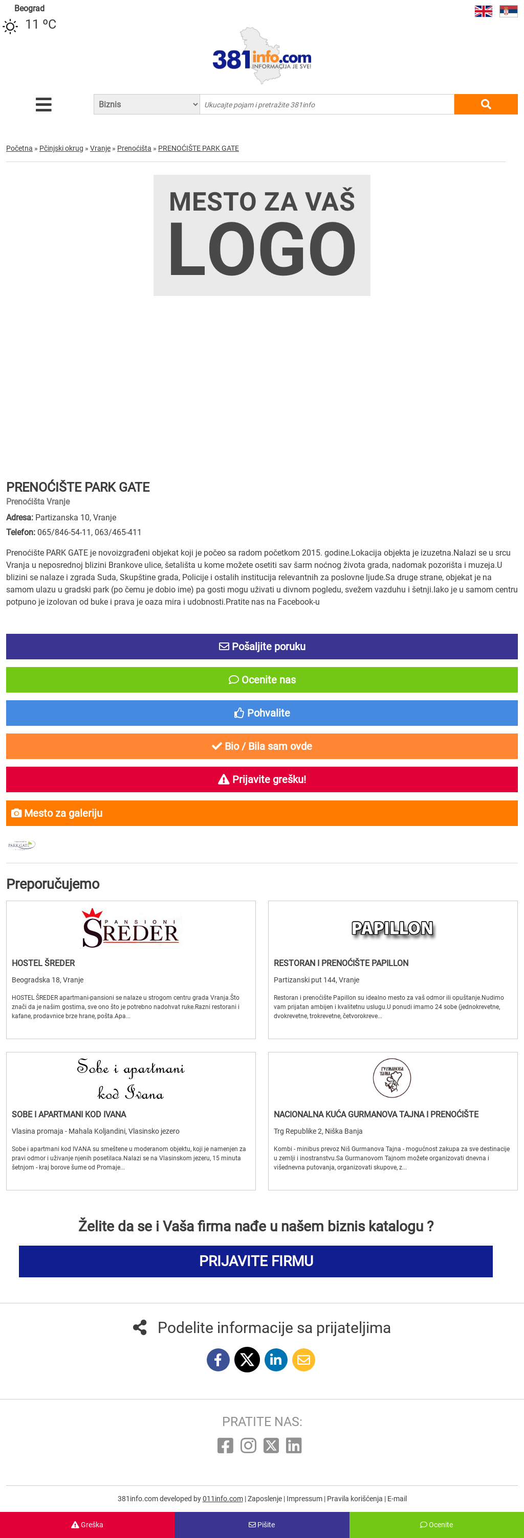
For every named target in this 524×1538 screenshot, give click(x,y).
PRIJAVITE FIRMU (256, 1261)
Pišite (262, 1525)
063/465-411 (118, 532)
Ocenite (436, 1525)
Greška (87, 1525)
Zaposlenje (265, 1499)
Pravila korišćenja (355, 1499)
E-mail (397, 1499)
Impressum (305, 1499)
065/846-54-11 (64, 532)
